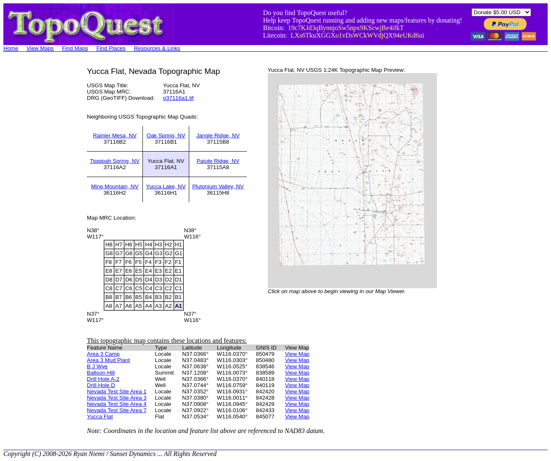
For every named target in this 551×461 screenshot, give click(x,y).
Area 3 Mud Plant (108, 360)
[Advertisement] (36, 192)
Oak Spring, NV (166, 135)
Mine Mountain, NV (114, 186)
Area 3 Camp (103, 354)
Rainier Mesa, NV (114, 135)
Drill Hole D (101, 385)
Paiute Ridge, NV (218, 161)
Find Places (111, 48)
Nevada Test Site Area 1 (117, 391)
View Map (297, 354)
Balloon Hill (101, 373)
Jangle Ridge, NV (218, 135)
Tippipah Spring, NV (115, 161)
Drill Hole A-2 (103, 379)
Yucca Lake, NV (166, 186)
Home (10, 48)
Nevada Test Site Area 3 (117, 398)
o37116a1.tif (178, 98)
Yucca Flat (100, 416)
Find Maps (75, 48)
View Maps (40, 48)
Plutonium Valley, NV (218, 186)
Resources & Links (157, 48)
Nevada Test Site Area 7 (117, 410)
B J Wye (97, 366)
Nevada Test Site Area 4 (117, 404)
